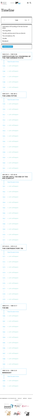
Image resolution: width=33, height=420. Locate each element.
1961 (3, 168)
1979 (3, 299)
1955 (3, 136)
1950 (3, 109)
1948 (3, 82)
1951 (3, 114)
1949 (3, 87)
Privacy (30, 398)
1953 (3, 125)
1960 (3, 163)
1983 (3, 332)
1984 (3, 337)
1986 (3, 348)
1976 (3, 283)
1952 (3, 120)
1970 (3, 234)
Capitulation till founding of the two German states (15, 27)
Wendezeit (5, 41)
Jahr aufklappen (13, 66)
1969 (3, 229)
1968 (3, 224)
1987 (3, 353)
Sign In (16, 400)
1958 (3, 152)
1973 (3, 267)
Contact (19, 398)
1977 (3, 288)
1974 (3, 272)
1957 (3, 147)
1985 (3, 343)
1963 (3, 197)
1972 (3, 262)
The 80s (4, 38)
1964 (3, 202)
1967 (3, 218)
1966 (3, 213)
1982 (3, 326)
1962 (3, 192)
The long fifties (6, 30)
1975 (3, 278)
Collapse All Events (7, 46)
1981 (3, 321)
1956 (3, 141)
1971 (3, 240)
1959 (3, 157)
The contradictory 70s (8, 36)
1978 (3, 294)
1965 (3, 208)
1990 (3, 386)
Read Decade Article (13, 61)
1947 (3, 77)
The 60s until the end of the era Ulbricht (13, 33)
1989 (3, 364)
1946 (3, 71)
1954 (3, 131)
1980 (3, 316)
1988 (3, 359)
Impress (25, 398)
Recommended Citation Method (8, 398)
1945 (3, 66)
